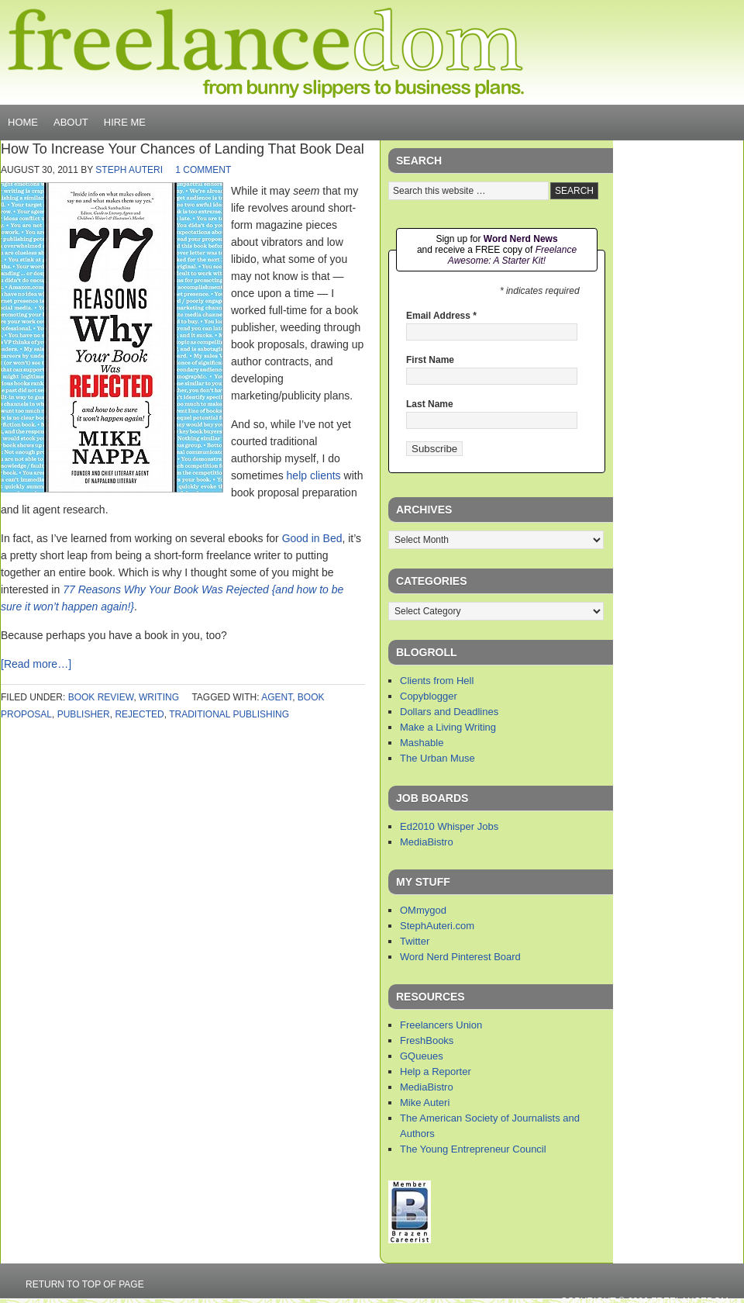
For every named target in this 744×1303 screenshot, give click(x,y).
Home (23, 122)
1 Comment (203, 169)
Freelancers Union (441, 1025)
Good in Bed (312, 538)
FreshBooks (426, 1040)
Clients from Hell (437, 680)
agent (276, 697)
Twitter (414, 941)
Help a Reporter (435, 1071)
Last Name (429, 404)
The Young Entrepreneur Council (473, 1149)
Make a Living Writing (448, 727)
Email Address (441, 315)
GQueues (421, 1056)
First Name (430, 360)
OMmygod (423, 910)
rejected (139, 714)
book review (101, 697)
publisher (83, 714)
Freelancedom (266, 53)
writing (159, 697)
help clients (314, 475)
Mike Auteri (425, 1102)
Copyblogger (428, 696)
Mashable (421, 742)
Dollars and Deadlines (449, 711)
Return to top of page (85, 1284)
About (70, 122)
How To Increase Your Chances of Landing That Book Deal (182, 149)
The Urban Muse (437, 758)
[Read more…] (36, 664)
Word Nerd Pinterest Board (460, 957)
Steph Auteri (129, 169)
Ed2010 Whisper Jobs (449, 826)
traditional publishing (229, 714)
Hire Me (125, 122)
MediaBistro (426, 842)
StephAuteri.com (437, 925)
